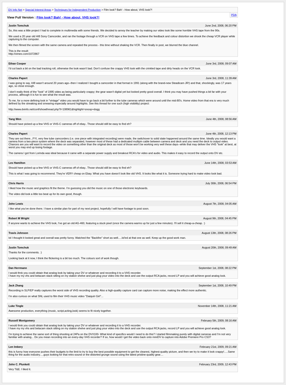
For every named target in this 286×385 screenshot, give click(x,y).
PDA (234, 14)
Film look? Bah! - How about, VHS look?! (67, 17)
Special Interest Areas (38, 9)
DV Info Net (15, 9)
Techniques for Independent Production (77, 9)
